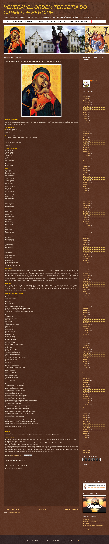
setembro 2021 (86, 207)
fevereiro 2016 (86, 345)
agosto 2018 (85, 283)
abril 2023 (85, 168)
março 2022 (85, 195)
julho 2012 (85, 433)
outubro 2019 (86, 254)
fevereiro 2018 (86, 295)
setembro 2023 (86, 158)
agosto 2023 (85, 160)
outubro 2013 (86, 402)
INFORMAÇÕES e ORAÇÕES (23, 21)
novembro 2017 (86, 302)
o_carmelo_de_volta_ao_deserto (90, 529)
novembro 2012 (86, 425)
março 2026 (85, 96)
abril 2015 (85, 365)
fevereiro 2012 (86, 444)
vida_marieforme (86, 531)
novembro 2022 (86, 178)
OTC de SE (95, 80)
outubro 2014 (86, 378)
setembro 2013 (86, 404)
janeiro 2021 (85, 223)
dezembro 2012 (86, 423)
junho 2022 (85, 188)
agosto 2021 (85, 209)
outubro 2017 (86, 304)
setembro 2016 (86, 330)
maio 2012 (85, 437)
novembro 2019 (86, 252)
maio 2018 (85, 289)
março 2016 (85, 343)
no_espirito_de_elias (87, 527)
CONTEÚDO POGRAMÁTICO (79, 21)
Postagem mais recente (11, 509)
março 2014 (85, 392)
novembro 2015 (86, 351)
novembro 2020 (86, 228)
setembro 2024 (86, 133)
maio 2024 (85, 141)
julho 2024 (85, 137)
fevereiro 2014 (86, 394)
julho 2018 (85, 285)
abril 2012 (85, 440)
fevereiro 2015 (86, 370)
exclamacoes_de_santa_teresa (90, 521)
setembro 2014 (86, 380)
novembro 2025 (86, 104)
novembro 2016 (86, 326)
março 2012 (85, 442)
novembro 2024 (86, 129)
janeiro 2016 (85, 347)
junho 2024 (85, 139)
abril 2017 (85, 316)
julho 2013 (85, 409)
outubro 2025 (86, 106)
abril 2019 (85, 267)
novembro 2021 (86, 203)
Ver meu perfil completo (95, 83)
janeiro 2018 (85, 298)
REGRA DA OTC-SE (58, 21)
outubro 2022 (86, 180)
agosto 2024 (85, 135)
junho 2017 (85, 312)
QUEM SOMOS (42, 21)
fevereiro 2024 (86, 147)
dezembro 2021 (86, 201)
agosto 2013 (85, 407)
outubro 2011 (86, 452)
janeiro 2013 (85, 421)
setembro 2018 (86, 281)
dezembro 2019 (86, 250)
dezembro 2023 (86, 151)
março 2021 (85, 219)
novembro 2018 (86, 277)
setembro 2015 (86, 355)
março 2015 (85, 367)
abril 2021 (85, 217)
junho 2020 (85, 238)
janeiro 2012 (85, 446)
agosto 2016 (85, 332)
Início (7, 21)
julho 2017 (85, 310)
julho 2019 (85, 260)
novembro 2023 (86, 153)
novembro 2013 (86, 400)
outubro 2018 (86, 279)
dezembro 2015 (86, 349)
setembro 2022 (86, 182)
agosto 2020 (85, 234)
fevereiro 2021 (86, 221)
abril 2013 (85, 415)
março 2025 (85, 120)
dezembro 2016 (86, 324)
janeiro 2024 (85, 149)
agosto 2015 (85, 357)
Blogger (80, 540)
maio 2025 (85, 116)
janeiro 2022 (85, 199)
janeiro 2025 (85, 125)
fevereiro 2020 (86, 246)
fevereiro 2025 (86, 122)
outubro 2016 (86, 328)
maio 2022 (85, 190)
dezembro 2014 (86, 374)
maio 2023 (85, 166)
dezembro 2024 (86, 127)
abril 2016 (85, 341)
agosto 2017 (85, 308)
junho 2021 (85, 213)
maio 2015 (85, 363)
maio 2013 (85, 413)
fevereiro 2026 (86, 98)
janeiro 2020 (85, 248)
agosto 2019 (85, 258)
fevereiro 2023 (86, 172)
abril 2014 (85, 390)
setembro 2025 (86, 108)
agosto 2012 (85, 431)
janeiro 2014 (85, 396)
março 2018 (85, 293)
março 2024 (85, 145)
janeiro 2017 (85, 322)
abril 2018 (85, 291)
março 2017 (85, 318)
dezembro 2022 (86, 176)
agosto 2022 (85, 184)
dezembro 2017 (86, 300)
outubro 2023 (86, 155)
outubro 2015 (86, 353)
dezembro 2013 (86, 398)
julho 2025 (85, 112)
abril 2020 (85, 242)
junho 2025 (85, 114)
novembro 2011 (86, 450)
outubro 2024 (86, 131)
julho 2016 (85, 334)
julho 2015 (85, 359)
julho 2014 (85, 384)
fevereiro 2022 (86, 197)
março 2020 (85, 244)
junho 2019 (85, 262)
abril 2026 (85, 94)
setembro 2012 (86, 429)
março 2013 (85, 417)
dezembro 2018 (86, 275)
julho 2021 (85, 211)
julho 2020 (85, 236)
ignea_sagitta (86, 523)
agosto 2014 (85, 382)
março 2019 (85, 269)
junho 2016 (85, 337)
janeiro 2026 (85, 100)
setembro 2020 (86, 232)
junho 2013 (85, 411)
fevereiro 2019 (86, 271)
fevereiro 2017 (86, 320)
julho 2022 (85, 186)
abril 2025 (85, 118)
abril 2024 (85, 143)
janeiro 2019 (85, 273)
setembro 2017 (86, 306)
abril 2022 (85, 192)
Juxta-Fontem (86, 519)
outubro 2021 (86, 205)
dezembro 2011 (86, 448)
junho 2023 (85, 164)
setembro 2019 (86, 256)
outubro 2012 (86, 427)
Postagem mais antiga (72, 509)
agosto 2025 (85, 110)
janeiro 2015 (85, 372)
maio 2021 (85, 215)
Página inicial (42, 509)
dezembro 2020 (86, 225)
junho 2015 (85, 361)
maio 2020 (85, 240)
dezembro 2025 (86, 102)
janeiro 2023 (85, 174)
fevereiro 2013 (86, 419)
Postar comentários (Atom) (14, 512)
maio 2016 (85, 339)
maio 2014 (85, 388)
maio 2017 (85, 314)
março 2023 (85, 170)
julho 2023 (85, 162)
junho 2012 (85, 435)
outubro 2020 (86, 230)
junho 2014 (85, 386)
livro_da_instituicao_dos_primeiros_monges (93, 525)
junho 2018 (85, 287)
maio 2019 (85, 265)
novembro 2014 (86, 376)
